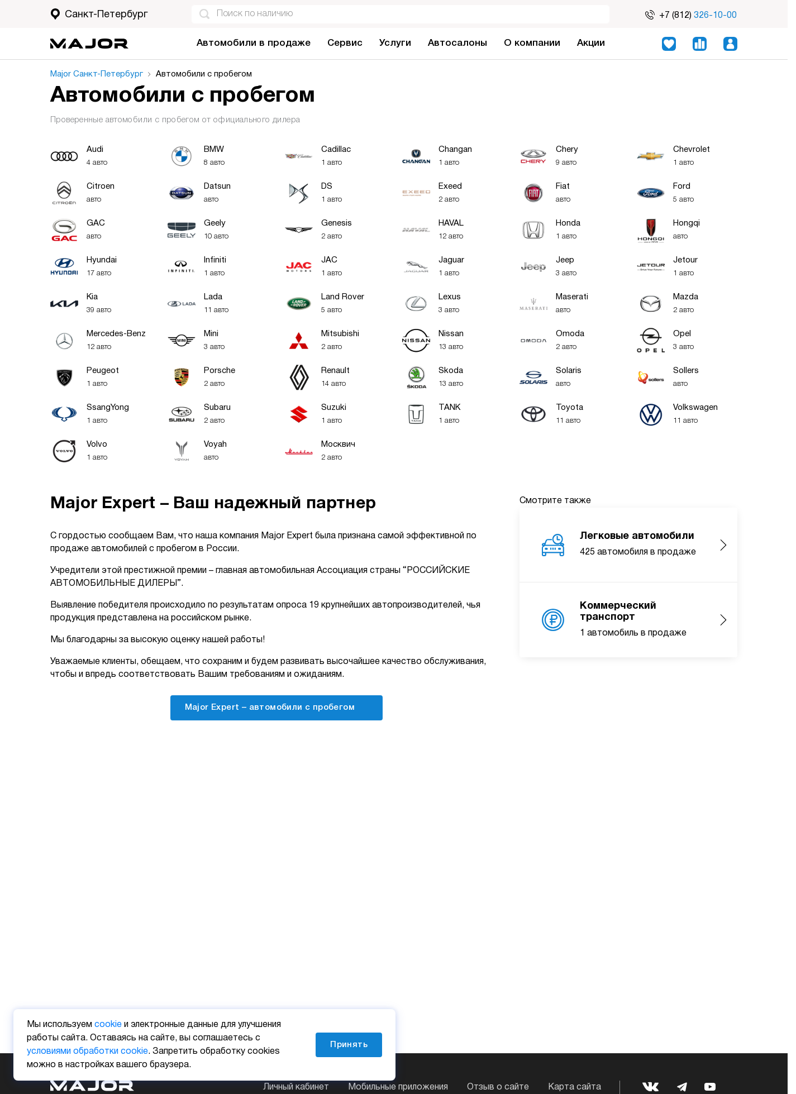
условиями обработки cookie (87, 1051)
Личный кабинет (296, 1087)
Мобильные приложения (398, 1087)
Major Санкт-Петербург (96, 74)
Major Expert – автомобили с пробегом (277, 707)
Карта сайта (574, 1087)
